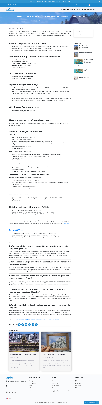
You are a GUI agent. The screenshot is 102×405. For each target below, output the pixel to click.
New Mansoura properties (52, 319)
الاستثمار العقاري (30, 319)
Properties (77, 9)
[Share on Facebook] (19, 324)
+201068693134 (16, 386)
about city (34, 20)
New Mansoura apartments (19, 319)
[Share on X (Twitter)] (22, 324)
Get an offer (91, 9)
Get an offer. (66, 223)
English (91, 5)
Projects (70, 9)
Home (63, 9)
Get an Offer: (16, 230)
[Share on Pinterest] (26, 324)
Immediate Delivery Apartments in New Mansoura (84, 47)
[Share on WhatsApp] (33, 324)
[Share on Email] (36, 324)
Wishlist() (78, 5)
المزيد (69, 1)
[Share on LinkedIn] (29, 324)
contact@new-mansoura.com (25, 5)
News (84, 9)
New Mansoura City (40, 319)
